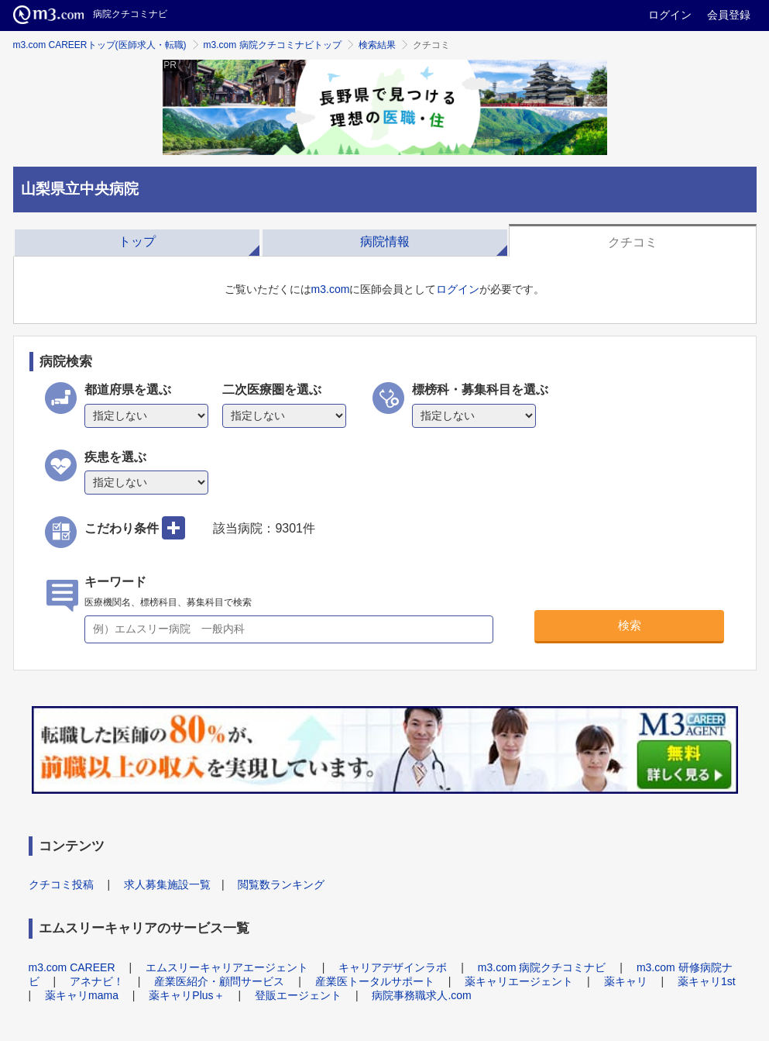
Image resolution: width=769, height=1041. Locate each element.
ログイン (670, 15)
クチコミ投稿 (61, 884)
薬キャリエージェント (519, 981)
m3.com (330, 289)
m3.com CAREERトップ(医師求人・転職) (100, 45)
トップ (137, 241)
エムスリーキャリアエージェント (227, 967)
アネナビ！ (97, 981)
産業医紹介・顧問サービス (219, 981)
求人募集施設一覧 (167, 884)
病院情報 (385, 241)
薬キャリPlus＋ (186, 995)
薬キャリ (625, 981)
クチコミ (632, 242)
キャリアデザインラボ (392, 967)
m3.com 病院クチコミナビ (542, 967)
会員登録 (728, 15)
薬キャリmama (81, 995)
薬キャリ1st (707, 981)
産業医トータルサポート (374, 981)
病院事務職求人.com (421, 995)
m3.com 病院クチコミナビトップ (273, 45)
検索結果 (377, 45)
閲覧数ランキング (281, 884)
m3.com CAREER (72, 967)
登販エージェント (298, 995)
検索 (629, 625)
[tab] (137, 240)
